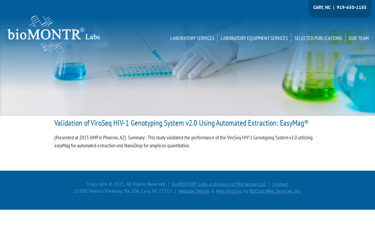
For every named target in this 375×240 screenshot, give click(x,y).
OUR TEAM (359, 38)
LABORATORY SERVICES (192, 38)
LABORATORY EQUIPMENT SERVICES (254, 38)
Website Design (194, 191)
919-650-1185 (352, 7)
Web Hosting (229, 191)
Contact (280, 184)
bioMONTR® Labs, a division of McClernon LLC (219, 184)
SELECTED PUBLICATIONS (318, 38)
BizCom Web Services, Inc (274, 191)
